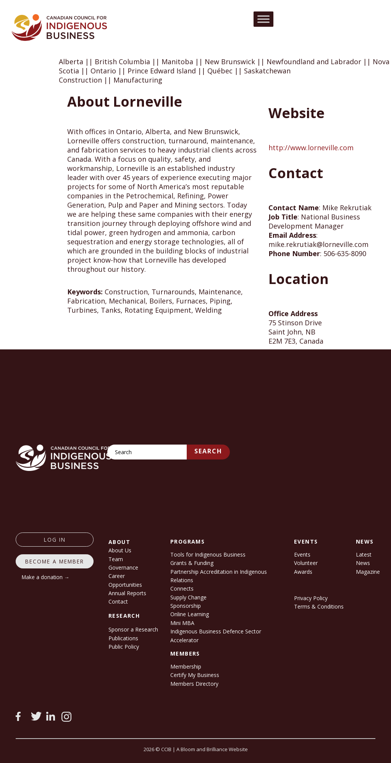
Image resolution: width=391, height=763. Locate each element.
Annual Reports (127, 593)
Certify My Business (194, 675)
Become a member (54, 561)
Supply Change (188, 597)
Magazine (368, 571)
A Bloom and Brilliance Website (212, 749)
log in (55, 539)
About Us (119, 550)
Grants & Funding (191, 563)
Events (302, 554)
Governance (123, 567)
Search (208, 451)
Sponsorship (185, 605)
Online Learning (189, 614)
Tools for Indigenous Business (208, 554)
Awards (303, 571)
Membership (185, 666)
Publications (123, 638)
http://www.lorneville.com (311, 147)
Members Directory (194, 683)
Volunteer (306, 563)
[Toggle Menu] (263, 19)
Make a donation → (45, 577)
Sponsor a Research (133, 629)
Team (115, 559)
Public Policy (123, 646)
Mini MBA (182, 623)
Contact (118, 601)
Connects (182, 588)
